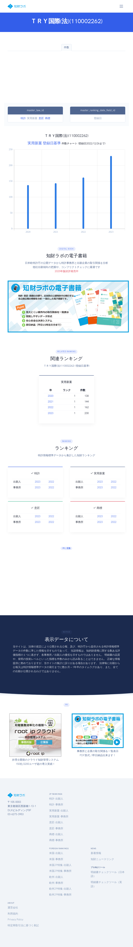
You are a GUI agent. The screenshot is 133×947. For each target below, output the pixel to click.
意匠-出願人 (56, 822)
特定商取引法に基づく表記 (23, 925)
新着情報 (96, 853)
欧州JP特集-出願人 (60, 888)
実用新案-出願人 (58, 810)
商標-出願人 (56, 834)
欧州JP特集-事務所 (60, 894)
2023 (50, 413)
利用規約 (13, 913)
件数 (66, 47)
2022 (50, 407)
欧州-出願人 (56, 877)
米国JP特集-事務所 (60, 870)
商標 (47, 118)
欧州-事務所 (56, 882)
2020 (50, 395)
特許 (23, 118)
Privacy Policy (15, 919)
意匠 (41, 118)
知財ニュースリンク (102, 859)
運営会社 (13, 907)
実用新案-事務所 (58, 816)
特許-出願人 (56, 798)
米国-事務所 (56, 859)
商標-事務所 (56, 840)
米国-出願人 (56, 853)
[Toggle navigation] (121, 6)
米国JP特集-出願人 (60, 865)
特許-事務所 (56, 804)
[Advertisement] (66, 77)
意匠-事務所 (56, 828)
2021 (50, 401)
